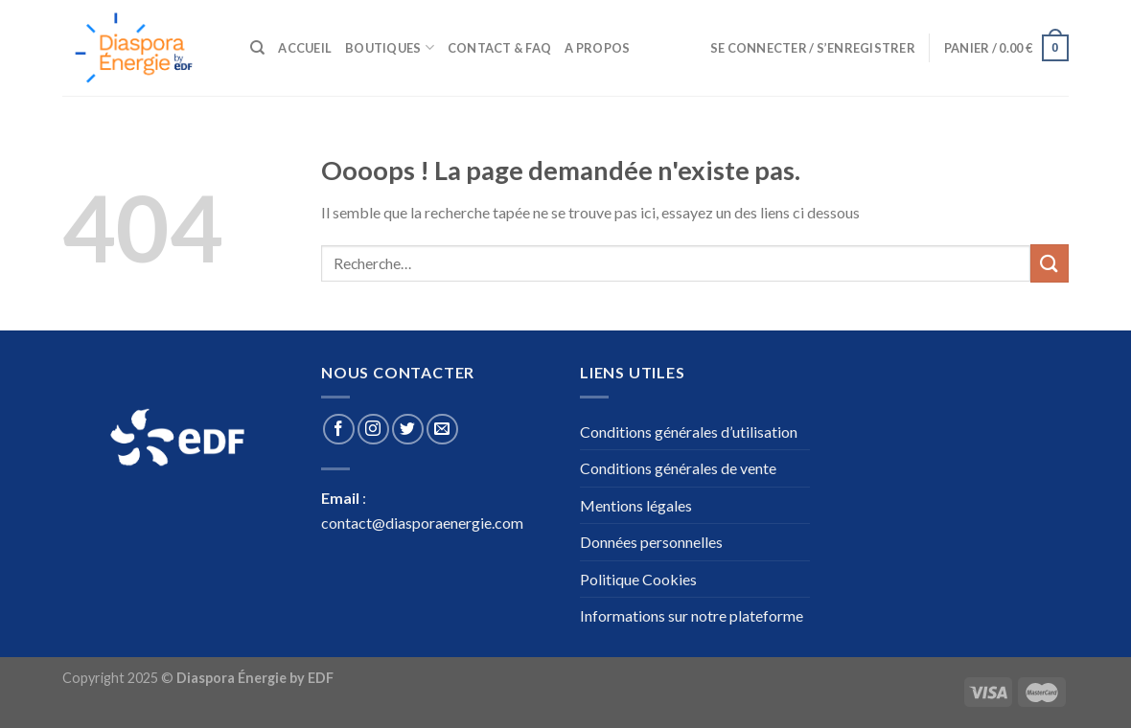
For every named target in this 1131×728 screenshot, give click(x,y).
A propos (597, 48)
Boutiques (389, 47)
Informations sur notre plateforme (691, 615)
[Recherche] (257, 48)
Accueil (305, 48)
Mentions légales (636, 505)
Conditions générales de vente (678, 468)
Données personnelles (651, 542)
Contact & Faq (499, 48)
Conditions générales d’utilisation (688, 431)
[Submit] (1049, 263)
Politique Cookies (638, 579)
